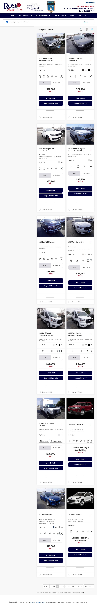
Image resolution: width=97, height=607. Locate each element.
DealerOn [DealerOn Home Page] (32, 602)
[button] (63, 44)
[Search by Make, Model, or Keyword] (45, 22)
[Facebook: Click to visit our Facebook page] (87, 3)
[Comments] (61, 76)
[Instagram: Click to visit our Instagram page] (93, 3)
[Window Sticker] (91, 261)
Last (80, 586)
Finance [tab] (56, 83)
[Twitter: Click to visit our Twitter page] (88, 3)
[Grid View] (87, 30)
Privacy (43, 602)
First (46, 586)
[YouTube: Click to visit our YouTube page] (90, 3)
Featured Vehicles (25, 15)
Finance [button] (72, 15)
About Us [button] (82, 15)
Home (13, 15)
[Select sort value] (81, 30)
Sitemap (38, 602)
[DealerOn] (13, 602)
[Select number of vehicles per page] (89, 586)
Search (86, 22)
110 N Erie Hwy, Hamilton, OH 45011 (79, 9)
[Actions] (61, 59)
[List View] (92, 30)
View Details (51, 98)
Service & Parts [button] (60, 15)
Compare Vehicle (47, 117)
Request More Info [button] (51, 103)
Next (73, 586)
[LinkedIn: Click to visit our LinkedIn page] (92, 3)
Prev (52, 586)
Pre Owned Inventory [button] (43, 15)
